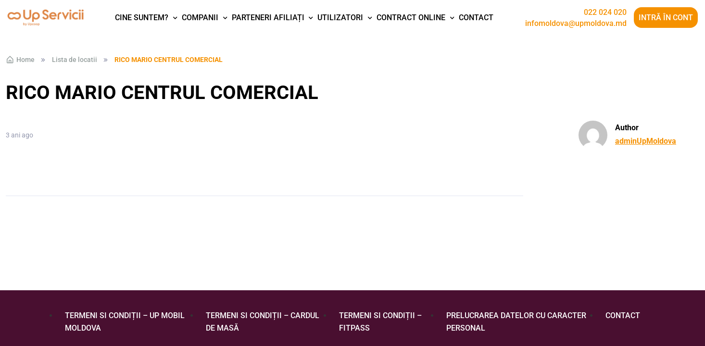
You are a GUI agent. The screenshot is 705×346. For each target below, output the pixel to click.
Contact (476, 17)
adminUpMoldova (645, 141)
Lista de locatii (74, 59)
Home (20, 59)
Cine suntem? (141, 17)
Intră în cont (666, 17)
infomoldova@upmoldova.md (576, 23)
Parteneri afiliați (268, 17)
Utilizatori (340, 17)
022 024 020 (605, 12)
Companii (200, 17)
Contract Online (411, 17)
